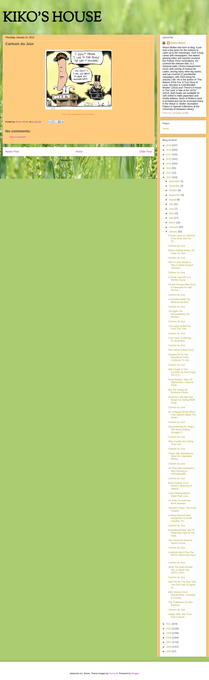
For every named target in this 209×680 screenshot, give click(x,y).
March (172, 222)
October (173, 190)
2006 (169, 646)
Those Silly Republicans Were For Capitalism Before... (180, 456)
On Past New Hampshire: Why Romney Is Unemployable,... (181, 471)
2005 (169, 651)
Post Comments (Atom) (85, 160)
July (171, 204)
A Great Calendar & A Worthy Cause (179, 278)
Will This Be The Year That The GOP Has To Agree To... (182, 584)
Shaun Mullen (178, 43)
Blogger (135, 673)
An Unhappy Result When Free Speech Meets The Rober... (182, 415)
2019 (169, 145)
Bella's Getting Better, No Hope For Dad (181, 252)
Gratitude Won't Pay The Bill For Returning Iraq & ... (182, 555)
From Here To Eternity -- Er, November (180, 339)
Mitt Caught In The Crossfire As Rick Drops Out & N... (182, 372)
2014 (169, 168)
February (174, 227)
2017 (169, 154)
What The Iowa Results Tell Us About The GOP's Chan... (180, 570)
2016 (169, 159)
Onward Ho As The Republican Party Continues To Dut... (179, 357)
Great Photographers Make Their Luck (179, 494)
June (172, 208)
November (174, 185)
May (171, 213)
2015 (169, 163)
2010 (169, 628)
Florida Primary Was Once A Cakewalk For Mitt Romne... (182, 287)
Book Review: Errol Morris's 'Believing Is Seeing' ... (180, 486)
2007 (169, 642)
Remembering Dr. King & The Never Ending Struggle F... (181, 429)
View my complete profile (175, 113)
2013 (169, 172)
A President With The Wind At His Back (179, 300)
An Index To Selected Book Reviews (179, 502)
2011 (169, 624)
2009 (169, 633)
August (173, 199)
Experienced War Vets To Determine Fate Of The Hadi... (181, 533)
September (175, 195)
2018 (169, 149)
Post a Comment (18, 137)
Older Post (145, 151)
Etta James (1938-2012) (180, 350)
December (174, 181)
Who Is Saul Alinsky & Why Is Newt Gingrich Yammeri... (180, 265)
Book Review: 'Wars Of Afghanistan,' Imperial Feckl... (180, 382)
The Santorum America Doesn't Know (180, 541)
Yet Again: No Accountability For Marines (178, 314)
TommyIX (113, 673)
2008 (169, 637)
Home (79, 151)
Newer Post (12, 151)
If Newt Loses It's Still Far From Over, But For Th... (181, 238)
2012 (169, 177)
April (171, 218)
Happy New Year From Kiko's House (180, 615)
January (173, 231)
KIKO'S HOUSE (52, 18)
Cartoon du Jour (176, 245)
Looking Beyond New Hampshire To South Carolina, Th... (180, 518)
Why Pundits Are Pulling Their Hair (180, 443)
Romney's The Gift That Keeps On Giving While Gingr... (181, 400)
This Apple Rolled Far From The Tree (179, 327)
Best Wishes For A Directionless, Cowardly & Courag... (181, 595)
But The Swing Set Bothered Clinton (178, 391)
